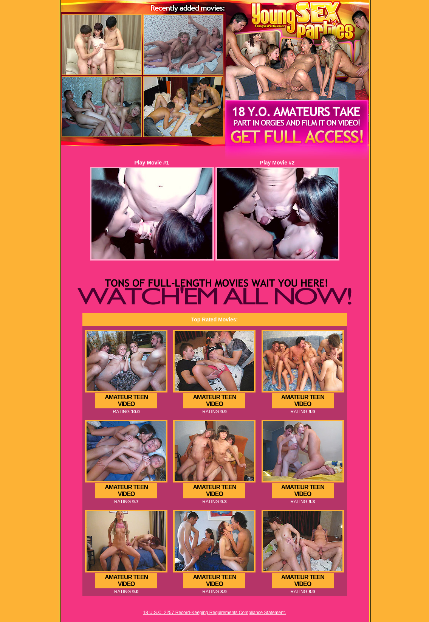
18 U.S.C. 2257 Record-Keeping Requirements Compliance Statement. (214, 612)
